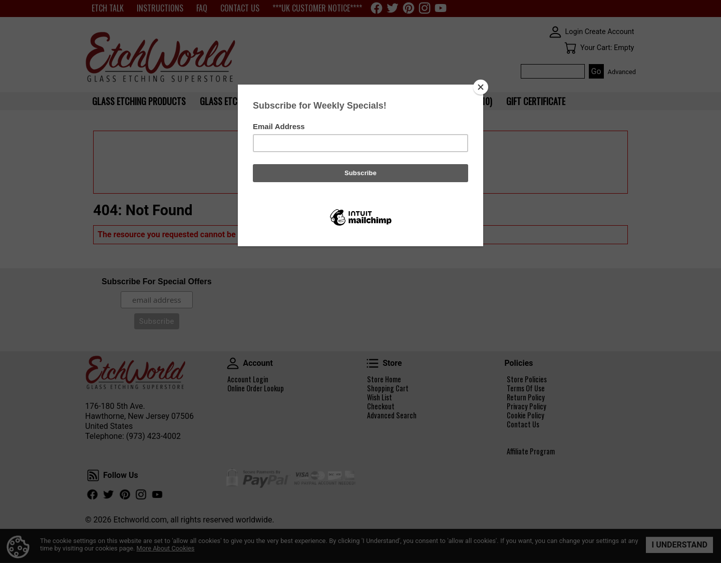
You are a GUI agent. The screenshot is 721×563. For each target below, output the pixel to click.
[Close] (480, 87)
